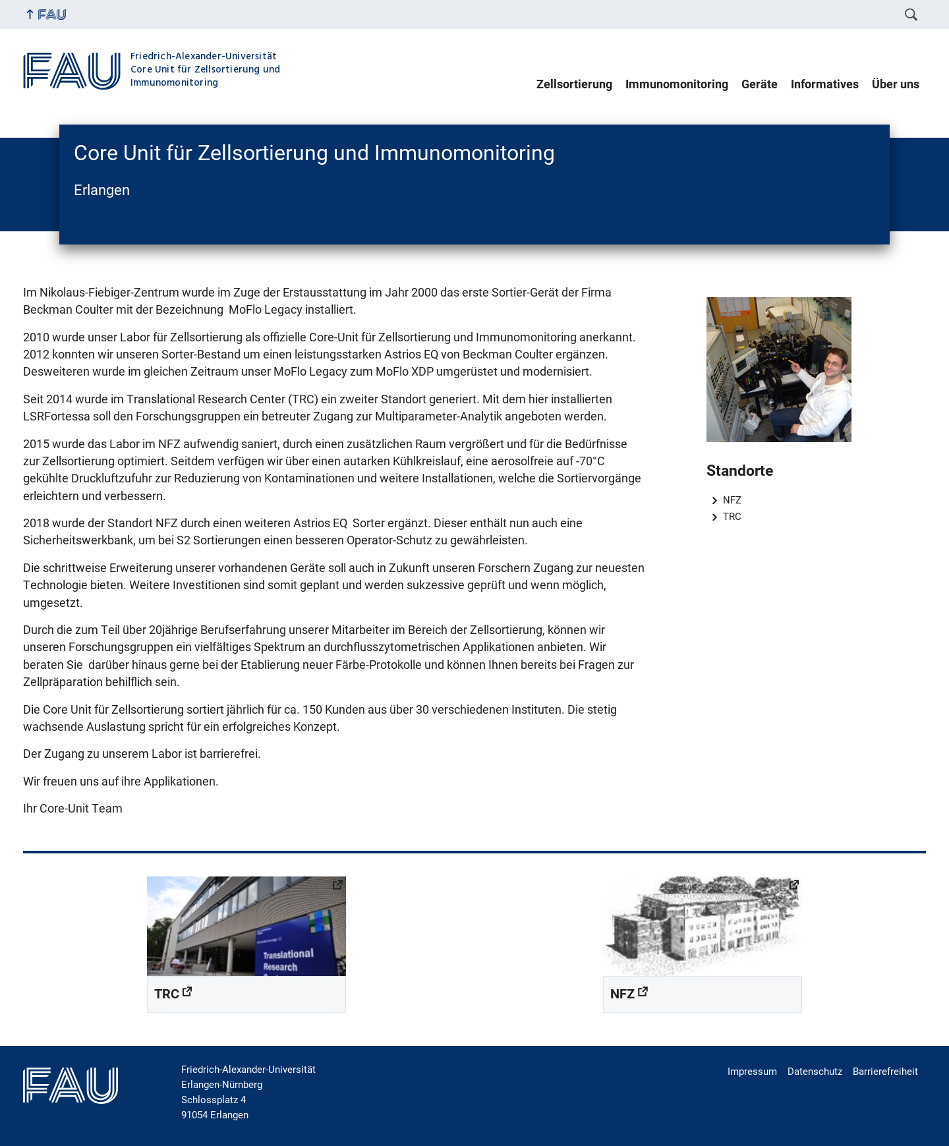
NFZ (732, 500)
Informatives (825, 84)
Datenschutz (815, 1071)
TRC (732, 517)
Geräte (759, 84)
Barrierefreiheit (885, 1071)
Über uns (895, 84)
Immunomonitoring (676, 84)
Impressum (752, 1071)
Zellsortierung (574, 84)
